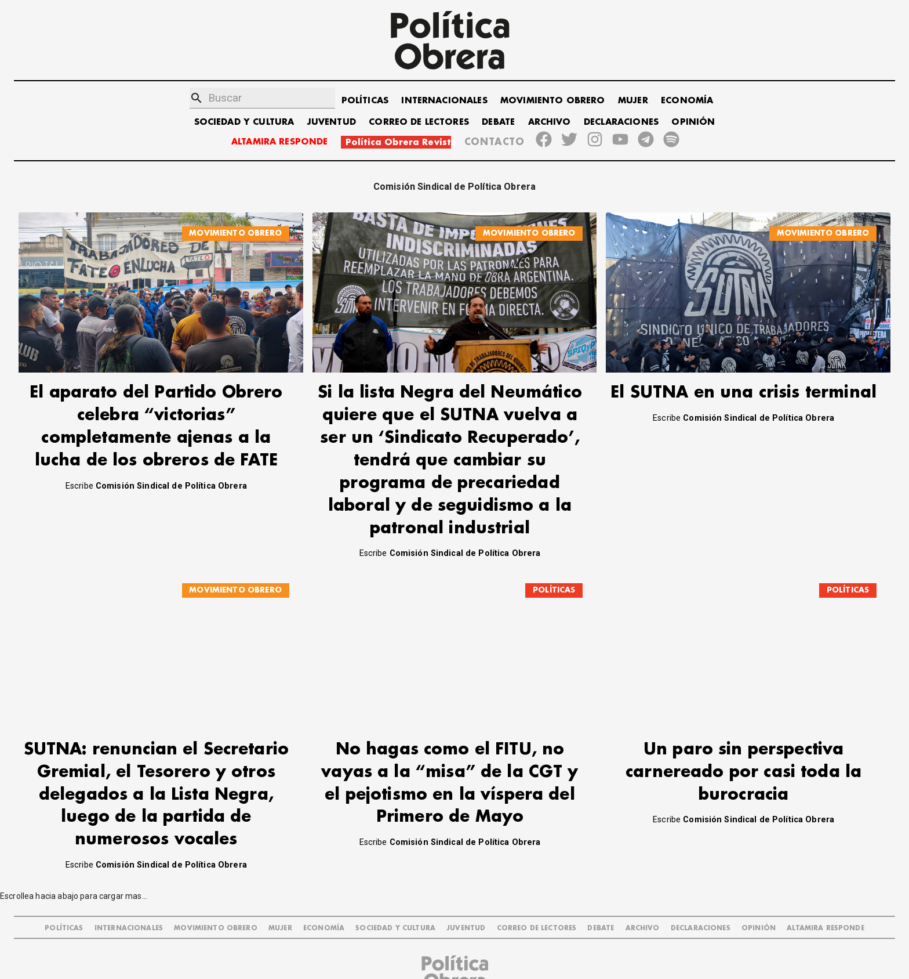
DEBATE (498, 122)
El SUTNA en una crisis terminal (743, 392)
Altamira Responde (825, 893)
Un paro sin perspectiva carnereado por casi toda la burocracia (743, 736)
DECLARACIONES (621, 122)
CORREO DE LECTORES (419, 122)
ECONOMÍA (687, 100)
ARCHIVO (549, 122)
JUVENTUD (331, 122)
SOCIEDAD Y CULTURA (244, 122)
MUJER (633, 100)
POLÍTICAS (364, 100)
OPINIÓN (693, 122)
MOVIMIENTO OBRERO (552, 100)
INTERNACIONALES (444, 100)
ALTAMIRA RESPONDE (279, 142)
